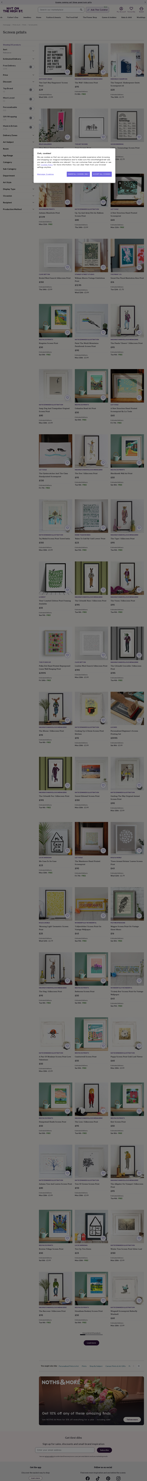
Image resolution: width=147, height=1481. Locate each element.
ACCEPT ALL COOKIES (101, 174)
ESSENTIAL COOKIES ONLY (78, 174)
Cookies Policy (47, 165)
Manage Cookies (45, 174)
